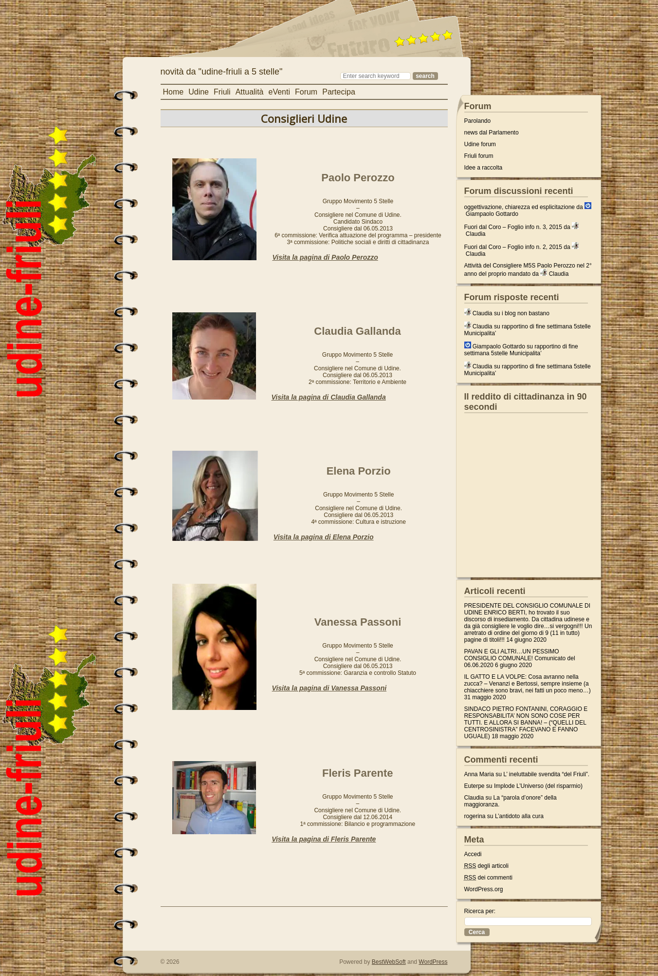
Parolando (477, 120)
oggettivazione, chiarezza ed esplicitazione (519, 207)
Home (173, 92)
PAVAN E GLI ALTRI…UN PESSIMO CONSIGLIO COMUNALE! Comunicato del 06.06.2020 (519, 658)
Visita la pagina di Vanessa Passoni (329, 688)
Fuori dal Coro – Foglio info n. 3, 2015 (513, 227)
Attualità (250, 92)
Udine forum (480, 144)
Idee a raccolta (483, 167)
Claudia (476, 233)
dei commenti (488, 877)
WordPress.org (483, 889)
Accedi (473, 854)
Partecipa (338, 92)
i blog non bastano (525, 313)
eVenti (279, 92)
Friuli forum (479, 156)
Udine (198, 92)
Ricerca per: (480, 911)
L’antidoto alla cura (519, 816)
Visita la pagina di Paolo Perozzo (325, 257)
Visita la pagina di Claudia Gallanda (329, 397)
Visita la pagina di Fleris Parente (324, 839)
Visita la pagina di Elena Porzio (324, 537)
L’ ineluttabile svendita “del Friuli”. (546, 774)
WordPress (433, 961)
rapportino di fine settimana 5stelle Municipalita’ (521, 350)
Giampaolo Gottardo (492, 214)
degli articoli (486, 865)
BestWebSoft (389, 961)
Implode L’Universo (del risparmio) (538, 786)
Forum (306, 92)
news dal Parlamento (491, 132)
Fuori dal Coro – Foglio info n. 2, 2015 (513, 247)
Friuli (222, 92)
